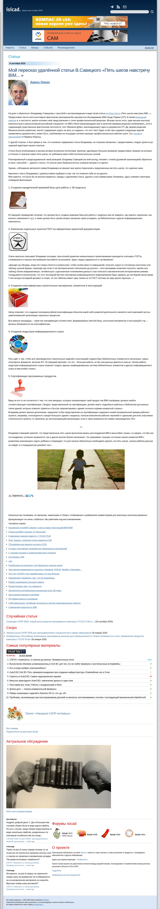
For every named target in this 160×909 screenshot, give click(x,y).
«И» (10, 561)
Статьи (22, 47)
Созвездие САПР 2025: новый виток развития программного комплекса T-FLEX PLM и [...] (50, 621)
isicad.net (149, 47)
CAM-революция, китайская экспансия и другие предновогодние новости (44, 603)
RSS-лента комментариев (19, 811)
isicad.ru (84, 853)
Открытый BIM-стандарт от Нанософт (27, 532)
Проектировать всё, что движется (24, 586)
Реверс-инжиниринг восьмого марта (26, 582)
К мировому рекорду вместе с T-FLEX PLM (29, 536)
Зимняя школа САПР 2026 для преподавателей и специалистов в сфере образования (48, 633)
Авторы (34, 47)
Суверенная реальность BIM (22, 607)
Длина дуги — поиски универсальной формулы (33, 689)
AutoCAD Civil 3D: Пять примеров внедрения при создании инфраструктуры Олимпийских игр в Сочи (60, 672)
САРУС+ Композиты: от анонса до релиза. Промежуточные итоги (42, 659)
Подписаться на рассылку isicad (22, 731)
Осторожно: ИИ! (16, 557)
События (48, 47)
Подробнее (56, 871)
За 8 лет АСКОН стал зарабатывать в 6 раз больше (33, 574)
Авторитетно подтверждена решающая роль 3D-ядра (34, 590)
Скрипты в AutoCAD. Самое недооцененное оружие (35, 676)
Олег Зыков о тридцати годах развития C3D (30, 540)
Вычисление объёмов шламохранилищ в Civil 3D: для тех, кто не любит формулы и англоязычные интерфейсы (65, 664)
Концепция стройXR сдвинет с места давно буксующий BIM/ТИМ (40, 527)
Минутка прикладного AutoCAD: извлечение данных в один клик (41, 680)
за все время (25, 655)
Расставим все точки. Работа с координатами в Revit (35, 685)
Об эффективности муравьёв (23, 599)
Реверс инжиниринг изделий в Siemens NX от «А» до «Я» (38, 693)
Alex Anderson (11, 819)
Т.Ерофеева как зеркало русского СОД (27, 544)
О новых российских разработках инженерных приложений (37, 548)
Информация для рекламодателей (66, 875)
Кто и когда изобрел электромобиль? (28, 668)
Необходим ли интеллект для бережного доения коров (35, 565)
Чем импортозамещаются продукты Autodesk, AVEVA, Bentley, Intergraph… (45, 569)
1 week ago (30, 841)
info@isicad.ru (82, 859)
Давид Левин (40, 82)
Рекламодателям (66, 47)
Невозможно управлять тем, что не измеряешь (31, 578)
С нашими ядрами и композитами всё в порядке (32, 553)
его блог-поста (113, 113)
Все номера (12, 728)
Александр (10, 846)
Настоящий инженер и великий (23, 595)
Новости (10, 47)
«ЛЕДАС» (46, 900)
